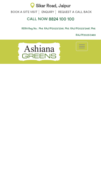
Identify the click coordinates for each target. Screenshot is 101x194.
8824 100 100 (50, 19)
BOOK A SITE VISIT (24, 12)
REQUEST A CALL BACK (75, 12)
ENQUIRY (47, 12)
